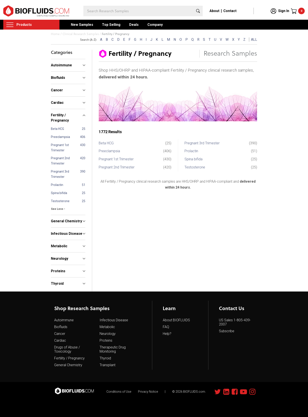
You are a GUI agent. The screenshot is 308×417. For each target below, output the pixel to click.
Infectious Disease (114, 320)
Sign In (283, 11)
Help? (167, 334)
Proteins (106, 340)
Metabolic (107, 327)
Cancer (59, 334)
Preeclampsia (60, 137)
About (214, 11)
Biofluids (60, 327)
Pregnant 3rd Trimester (60, 174)
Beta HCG (57, 129)
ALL (254, 39)
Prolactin (57, 185)
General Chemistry (68, 365)
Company (155, 25)
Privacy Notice (148, 391)
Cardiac (60, 340)
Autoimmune (64, 320)
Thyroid (105, 358)
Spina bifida (59, 193)
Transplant (107, 365)
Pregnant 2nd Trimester (60, 160)
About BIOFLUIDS (176, 320)
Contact (229, 11)
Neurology (108, 334)
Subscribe (226, 331)
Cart (301, 11)
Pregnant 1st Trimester (60, 147)
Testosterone (60, 201)
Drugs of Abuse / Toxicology (67, 349)
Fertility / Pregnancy (69, 358)
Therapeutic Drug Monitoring (113, 349)
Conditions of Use (118, 391)
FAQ (166, 327)
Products (24, 25)
